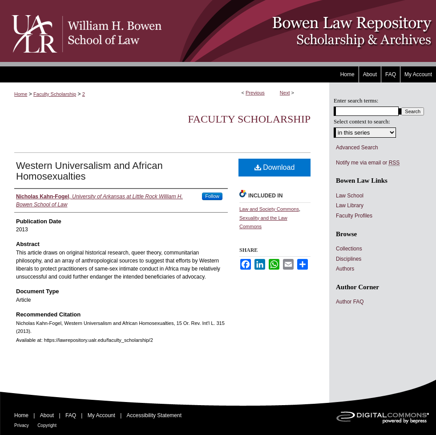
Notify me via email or (368, 163)
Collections (349, 249)
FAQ (70, 415)
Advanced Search (357, 147)
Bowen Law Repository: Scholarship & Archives (299, 31)
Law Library (349, 205)
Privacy (21, 425)
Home (20, 94)
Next (285, 92)
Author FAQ (350, 302)
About (47, 415)
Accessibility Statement (154, 415)
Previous (255, 92)
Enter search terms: (356, 100)
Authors (345, 269)
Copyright (47, 425)
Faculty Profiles (354, 216)
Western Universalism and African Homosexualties (89, 171)
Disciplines (348, 259)
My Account (101, 415)
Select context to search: (362, 121)
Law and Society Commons (269, 209)
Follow (212, 196)
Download (274, 167)
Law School (349, 196)
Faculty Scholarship (54, 94)
